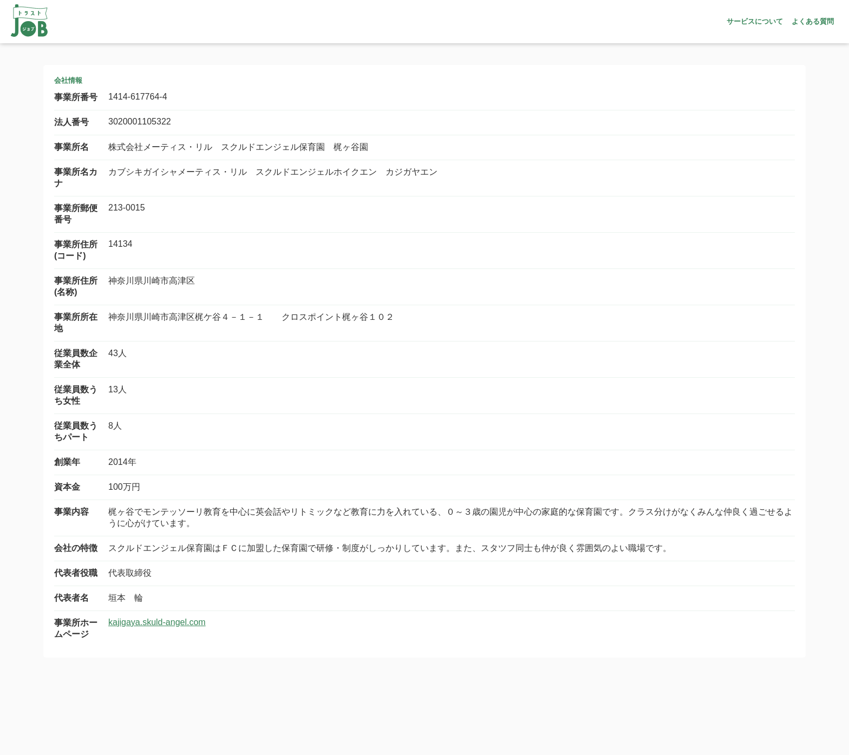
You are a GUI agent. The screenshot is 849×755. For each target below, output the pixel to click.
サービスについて (755, 21)
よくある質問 (813, 21)
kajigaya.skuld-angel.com (157, 622)
